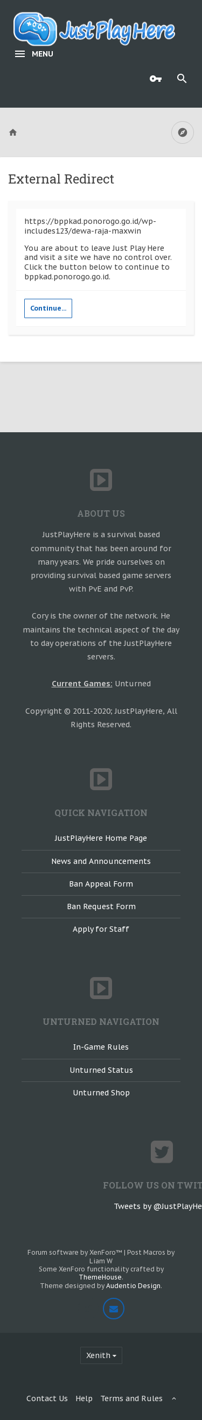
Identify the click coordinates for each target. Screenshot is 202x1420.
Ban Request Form (101, 906)
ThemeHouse (100, 1277)
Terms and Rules (131, 1398)
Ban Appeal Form (101, 884)
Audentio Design (133, 1286)
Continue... (48, 308)
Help (84, 1398)
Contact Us (47, 1398)
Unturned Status (101, 1070)
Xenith (98, 1355)
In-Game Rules (101, 1047)
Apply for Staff (101, 929)
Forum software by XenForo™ (75, 1252)
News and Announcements (101, 861)
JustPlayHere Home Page (101, 838)
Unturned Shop (101, 1093)
